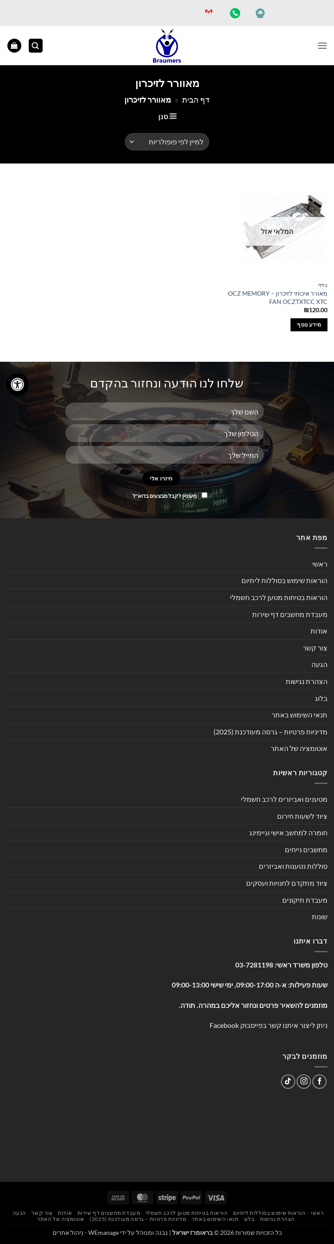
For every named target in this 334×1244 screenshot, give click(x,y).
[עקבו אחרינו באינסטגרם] (304, 1081)
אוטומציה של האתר (299, 748)
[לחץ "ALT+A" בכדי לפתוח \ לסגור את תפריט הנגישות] (17, 384)
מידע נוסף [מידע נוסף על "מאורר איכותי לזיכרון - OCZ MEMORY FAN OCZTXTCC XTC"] (309, 324)
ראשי (319, 564)
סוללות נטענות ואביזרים (293, 866)
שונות (319, 916)
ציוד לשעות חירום (302, 816)
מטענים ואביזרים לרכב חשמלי (284, 799)
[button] (322, 45)
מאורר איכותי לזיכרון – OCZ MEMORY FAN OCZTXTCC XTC (277, 297)
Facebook (224, 1025)
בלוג (321, 698)
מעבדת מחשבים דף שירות (289, 614)
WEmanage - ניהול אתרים (86, 1232)
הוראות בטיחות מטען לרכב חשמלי (278, 597)
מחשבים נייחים (306, 849)
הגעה (319, 664)
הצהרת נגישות (306, 681)
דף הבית (196, 99)
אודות (319, 631)
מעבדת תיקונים (304, 900)
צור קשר (315, 648)
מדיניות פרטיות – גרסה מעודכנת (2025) (270, 731)
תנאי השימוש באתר (299, 714)
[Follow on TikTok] (288, 1081)
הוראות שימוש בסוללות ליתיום (284, 580)
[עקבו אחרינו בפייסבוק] (319, 1081)
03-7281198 (254, 965)
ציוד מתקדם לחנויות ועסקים (286, 883)
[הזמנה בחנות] (167, 141)
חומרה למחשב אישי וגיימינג (288, 832)
